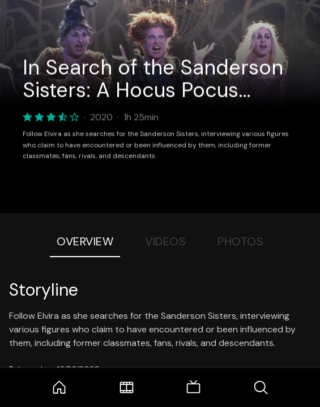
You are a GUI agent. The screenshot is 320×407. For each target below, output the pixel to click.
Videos (165, 241)
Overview (85, 241)
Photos (240, 241)
